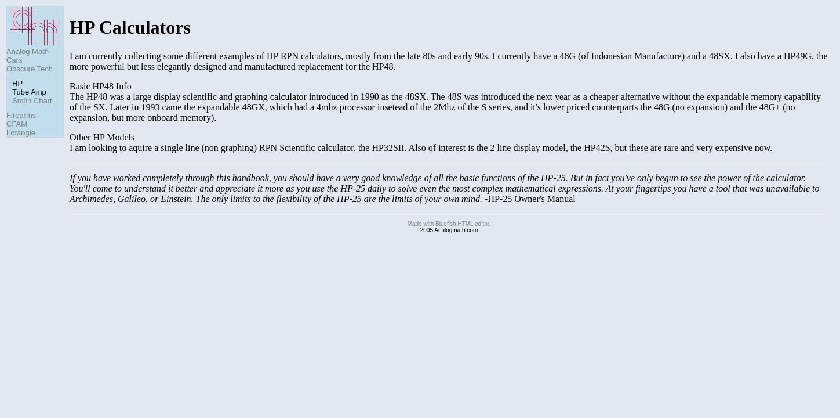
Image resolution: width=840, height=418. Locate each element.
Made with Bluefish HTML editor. (449, 224)
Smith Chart (32, 100)
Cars (14, 60)
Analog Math (27, 51)
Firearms (21, 115)
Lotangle (20, 132)
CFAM (16, 124)
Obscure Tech (29, 68)
